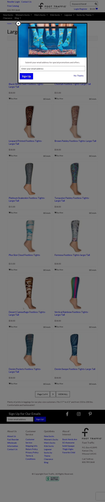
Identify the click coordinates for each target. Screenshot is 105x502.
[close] (18, 23)
